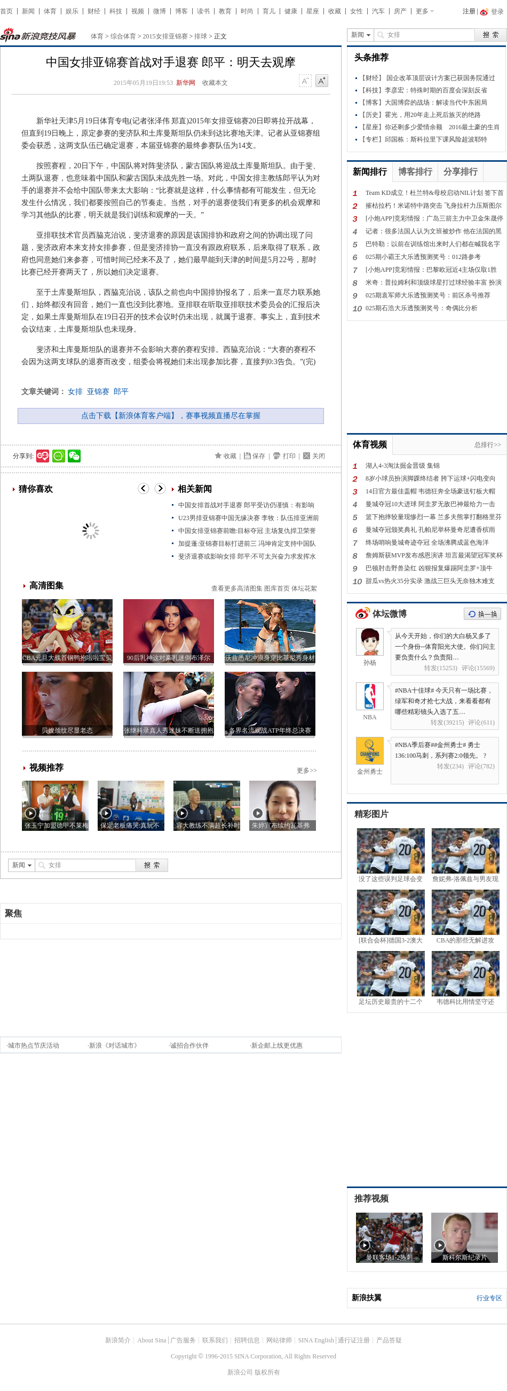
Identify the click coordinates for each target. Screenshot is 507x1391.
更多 (422, 11)
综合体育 (123, 36)
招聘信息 (247, 1340)
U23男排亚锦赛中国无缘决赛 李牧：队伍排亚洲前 (248, 518)
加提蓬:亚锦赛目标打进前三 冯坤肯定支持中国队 (247, 543)
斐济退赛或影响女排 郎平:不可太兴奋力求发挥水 (247, 556)
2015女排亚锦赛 (165, 36)
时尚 (247, 11)
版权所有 (267, 1372)
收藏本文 (215, 83)
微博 (159, 11)
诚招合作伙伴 (189, 1045)
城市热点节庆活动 (33, 1045)
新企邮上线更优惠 (277, 1045)
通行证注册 (354, 1340)
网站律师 (279, 1340)
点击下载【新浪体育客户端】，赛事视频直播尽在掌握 (170, 416)
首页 (6, 11)
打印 (289, 456)
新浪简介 (118, 1340)
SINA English (316, 1340)
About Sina (151, 1340)
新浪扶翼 (367, 1298)
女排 (75, 392)
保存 (258, 456)
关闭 (318, 456)
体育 (50, 11)
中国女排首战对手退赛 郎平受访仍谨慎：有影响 (246, 505)
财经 (94, 11)
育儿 (269, 11)
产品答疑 (389, 1340)
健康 (290, 11)
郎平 (121, 392)
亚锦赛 (98, 392)
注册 (469, 11)
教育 (225, 11)
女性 (356, 11)
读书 (203, 11)
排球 (200, 36)
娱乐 (72, 11)
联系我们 (215, 1340)
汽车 (378, 11)
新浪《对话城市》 (114, 1045)
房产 (400, 11)
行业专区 (489, 1298)
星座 (312, 11)
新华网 (185, 83)
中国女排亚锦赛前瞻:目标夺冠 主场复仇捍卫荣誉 (247, 531)
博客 (181, 11)
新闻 (28, 11)
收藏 (334, 11)
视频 (137, 11)
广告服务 (183, 1340)
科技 (115, 11)
